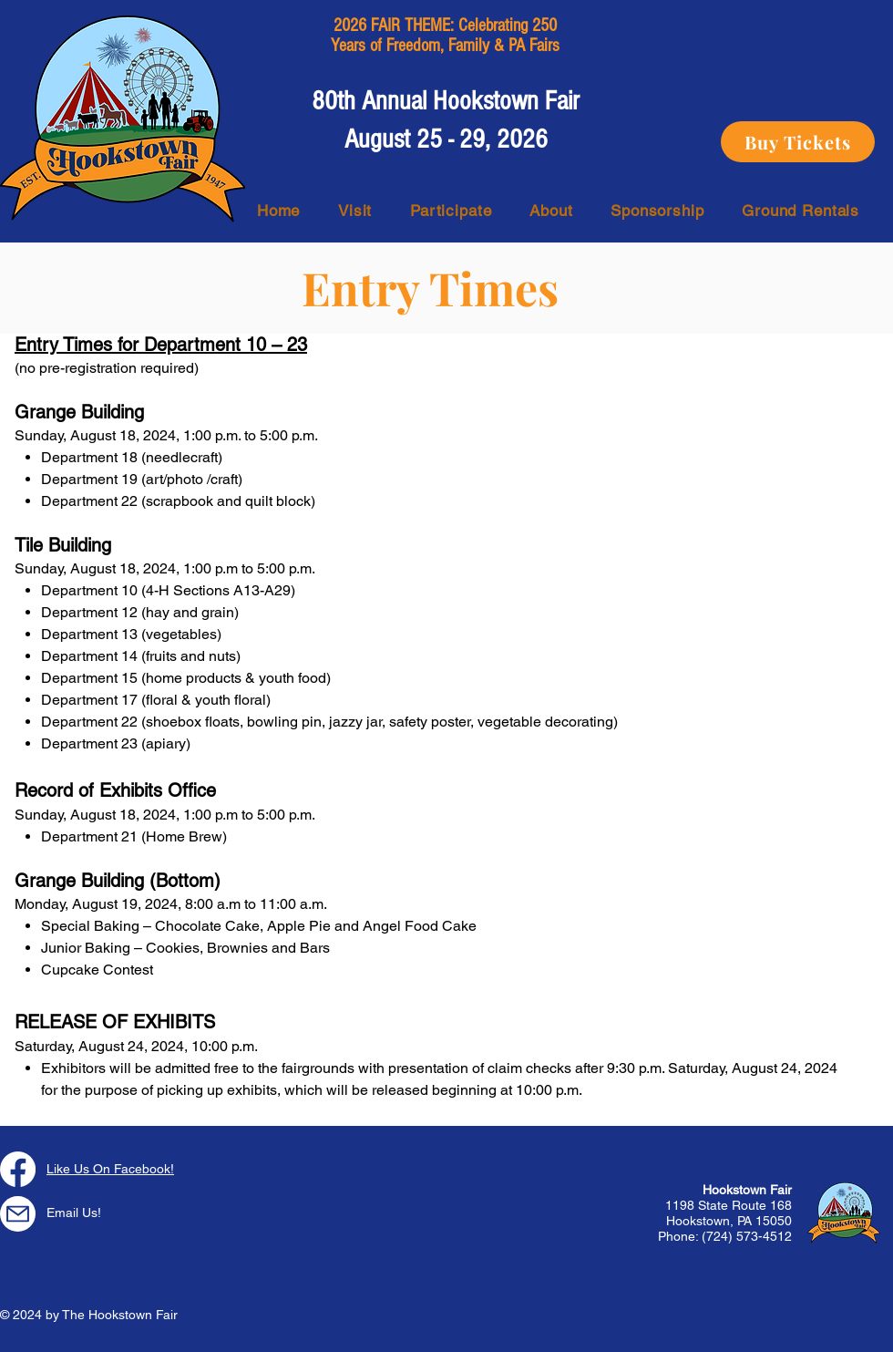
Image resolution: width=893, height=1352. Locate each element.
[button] (355, 210)
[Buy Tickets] (798, 141)
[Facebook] (18, 1169)
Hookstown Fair (747, 1189)
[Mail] (18, 1214)
